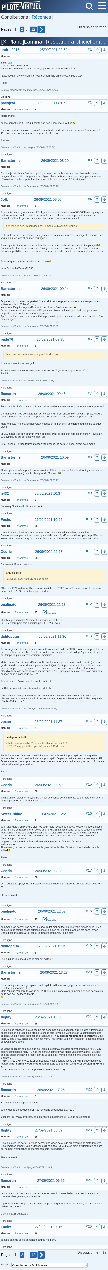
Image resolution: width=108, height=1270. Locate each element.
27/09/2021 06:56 (51, 1180)
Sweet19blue (11, 814)
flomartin (8, 394)
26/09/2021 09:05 (48, 199)
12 (33, 29)
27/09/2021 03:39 (48, 1130)
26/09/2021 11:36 (52, 636)
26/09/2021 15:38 (48, 1017)
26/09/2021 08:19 (55, 160)
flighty (6, 1017)
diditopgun (10, 636)
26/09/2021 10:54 (48, 519)
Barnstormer (11, 161)
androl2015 (10, 50)
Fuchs (6, 520)
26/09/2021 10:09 (55, 457)
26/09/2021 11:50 (48, 785)
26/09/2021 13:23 (54, 972)
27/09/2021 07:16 (48, 1227)
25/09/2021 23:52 (53, 49)
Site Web (50, 613)
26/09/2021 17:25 (51, 1089)
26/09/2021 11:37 (48, 721)
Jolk (4, 199)
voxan (6, 722)
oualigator (9, 604)
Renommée (21, 109)
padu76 (7, 339)
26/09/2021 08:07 (51, 103)
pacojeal (8, 103)
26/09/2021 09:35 (50, 339)
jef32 (5, 493)
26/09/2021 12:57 (52, 911)
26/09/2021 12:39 (48, 871)
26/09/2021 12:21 (54, 814)
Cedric (6, 552)
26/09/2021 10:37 (48, 493)
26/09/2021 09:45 (52, 393)
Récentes (41, 17)
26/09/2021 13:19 (52, 946)
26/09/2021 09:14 (55, 288)
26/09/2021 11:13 (48, 551)
